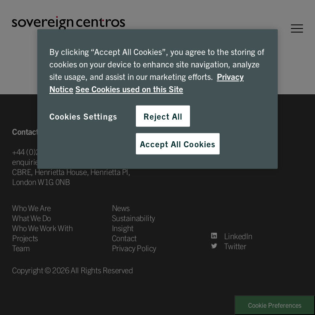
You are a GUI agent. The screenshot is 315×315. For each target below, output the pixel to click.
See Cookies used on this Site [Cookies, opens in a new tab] (129, 88)
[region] (157, 99)
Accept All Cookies (178, 143)
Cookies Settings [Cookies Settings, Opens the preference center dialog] (83, 115)
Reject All (162, 115)
